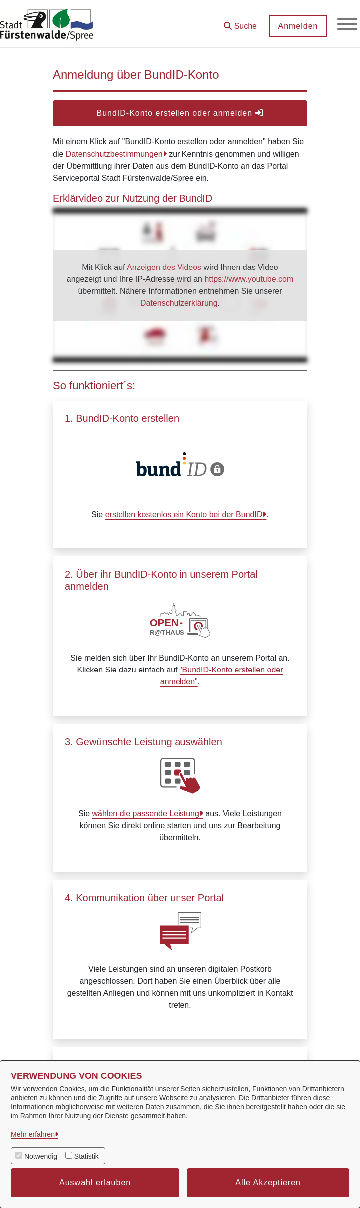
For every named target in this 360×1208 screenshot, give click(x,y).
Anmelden (298, 26)
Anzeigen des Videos (164, 267)
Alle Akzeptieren (268, 1182)
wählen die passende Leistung (145, 813)
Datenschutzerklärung (179, 303)
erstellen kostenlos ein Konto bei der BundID (184, 514)
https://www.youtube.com (248, 279)
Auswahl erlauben (95, 1182)
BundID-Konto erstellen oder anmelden (179, 113)
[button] (240, 22)
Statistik (86, 1156)
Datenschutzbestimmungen (114, 154)
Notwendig (40, 1156)
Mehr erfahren (33, 1134)
